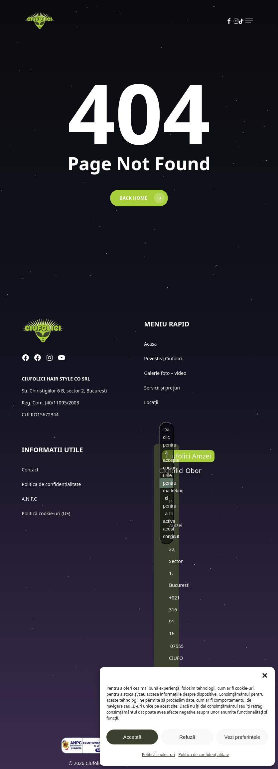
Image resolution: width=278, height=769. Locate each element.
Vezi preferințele (242, 737)
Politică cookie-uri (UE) (46, 513)
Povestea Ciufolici (163, 358)
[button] (264, 675)
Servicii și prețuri (162, 387)
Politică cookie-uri (158, 754)
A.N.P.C (29, 499)
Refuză (187, 737)
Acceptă (132, 737)
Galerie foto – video (166, 373)
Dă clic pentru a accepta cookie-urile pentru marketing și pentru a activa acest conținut (168, 483)
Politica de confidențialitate (203, 754)
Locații (151, 402)
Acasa (150, 344)
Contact (31, 469)
